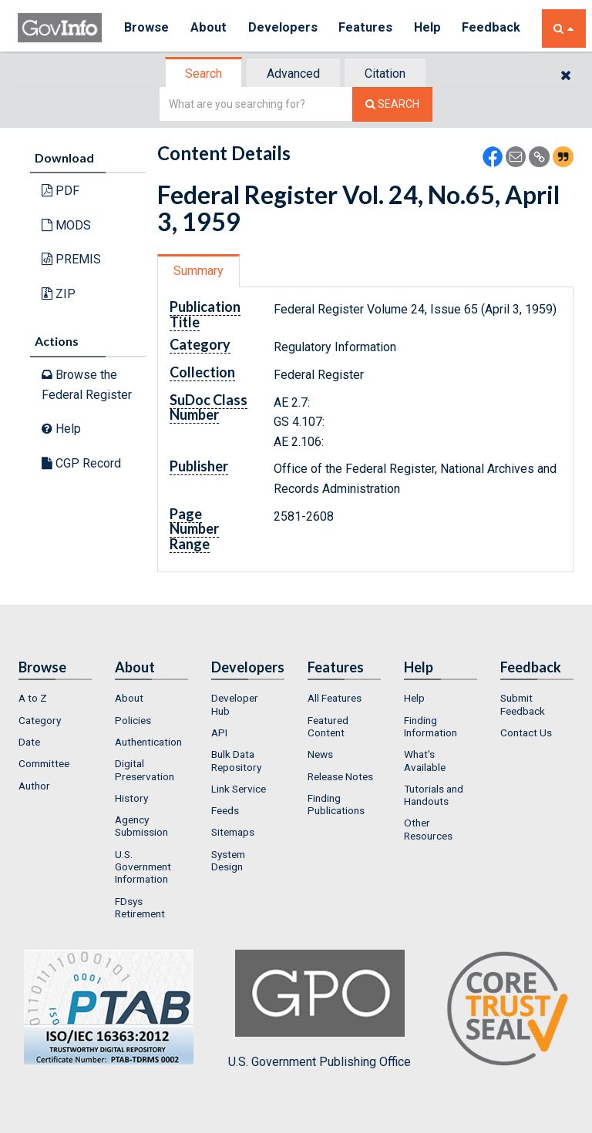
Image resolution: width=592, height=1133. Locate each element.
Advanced (293, 73)
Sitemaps (232, 832)
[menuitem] (55, 698)
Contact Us (526, 732)
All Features (335, 698)
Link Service (238, 789)
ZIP (59, 294)
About (210, 28)
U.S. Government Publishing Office (319, 1009)
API (219, 732)
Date (29, 742)
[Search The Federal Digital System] (392, 104)
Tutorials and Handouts (433, 795)
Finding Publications (336, 804)
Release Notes (340, 776)
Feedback (496, 28)
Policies (133, 720)
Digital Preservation (144, 769)
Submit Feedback (522, 704)
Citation (385, 73)
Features (368, 28)
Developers (285, 28)
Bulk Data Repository (236, 760)
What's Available (425, 760)
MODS (66, 225)
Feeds (225, 810)
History (131, 798)
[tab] (204, 73)
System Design (228, 860)
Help (432, 28)
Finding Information (430, 726)
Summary (198, 270)
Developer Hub (234, 704)
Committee (43, 763)
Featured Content (328, 726)
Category (39, 720)
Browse (147, 28)
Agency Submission (141, 825)
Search (203, 73)
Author (34, 785)
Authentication (148, 742)
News (320, 754)
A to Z (32, 698)
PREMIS (71, 259)
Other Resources (428, 828)
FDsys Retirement (140, 907)
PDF (60, 190)
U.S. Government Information (143, 867)
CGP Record (81, 463)
